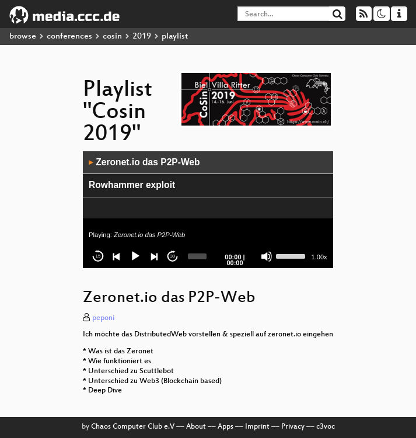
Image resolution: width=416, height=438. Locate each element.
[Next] (154, 256)
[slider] (197, 256)
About (196, 427)
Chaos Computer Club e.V (132, 427)
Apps (225, 427)
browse (22, 36)
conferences (69, 36)
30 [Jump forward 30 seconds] (172, 256)
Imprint (257, 427)
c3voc (325, 427)
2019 (141, 36)
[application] (208, 209)
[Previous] (117, 256)
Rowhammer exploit (132, 185)
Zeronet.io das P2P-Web (144, 162)
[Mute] (266, 256)
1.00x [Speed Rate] (319, 256)
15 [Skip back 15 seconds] (98, 256)
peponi (103, 318)
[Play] (135, 256)
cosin (112, 36)
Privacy (293, 427)
